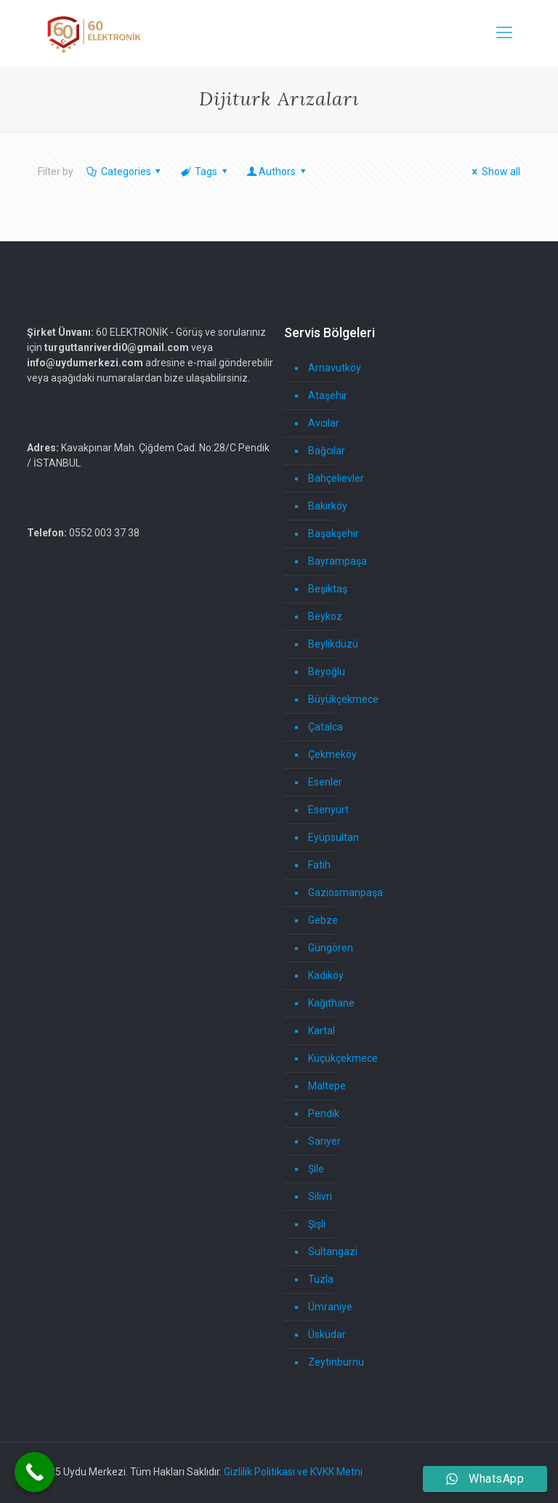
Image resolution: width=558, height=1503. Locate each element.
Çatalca (325, 727)
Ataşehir (327, 395)
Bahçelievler (336, 478)
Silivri (320, 1196)
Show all (493, 171)
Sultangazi (332, 1251)
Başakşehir (333, 533)
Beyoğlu (326, 671)
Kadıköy (326, 975)
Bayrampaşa (337, 561)
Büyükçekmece (343, 699)
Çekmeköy (332, 754)
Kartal (321, 1030)
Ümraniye (330, 1307)
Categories (124, 171)
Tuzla (320, 1279)
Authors (277, 171)
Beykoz (325, 616)
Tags (204, 171)
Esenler (325, 782)
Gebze (323, 920)
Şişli (317, 1224)
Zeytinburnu (336, 1362)
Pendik (323, 1113)
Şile (316, 1168)
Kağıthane (331, 1003)
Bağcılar (326, 450)
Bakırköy (327, 506)
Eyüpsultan (333, 837)
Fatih (319, 865)
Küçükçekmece (343, 1058)
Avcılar (323, 423)
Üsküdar (327, 1334)
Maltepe (327, 1086)
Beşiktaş (327, 589)
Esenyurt (328, 809)
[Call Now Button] (34, 1472)
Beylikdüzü (333, 644)
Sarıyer (324, 1141)
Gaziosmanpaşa (345, 892)
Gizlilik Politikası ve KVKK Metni (293, 1472)
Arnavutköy (334, 368)
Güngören (330, 948)
